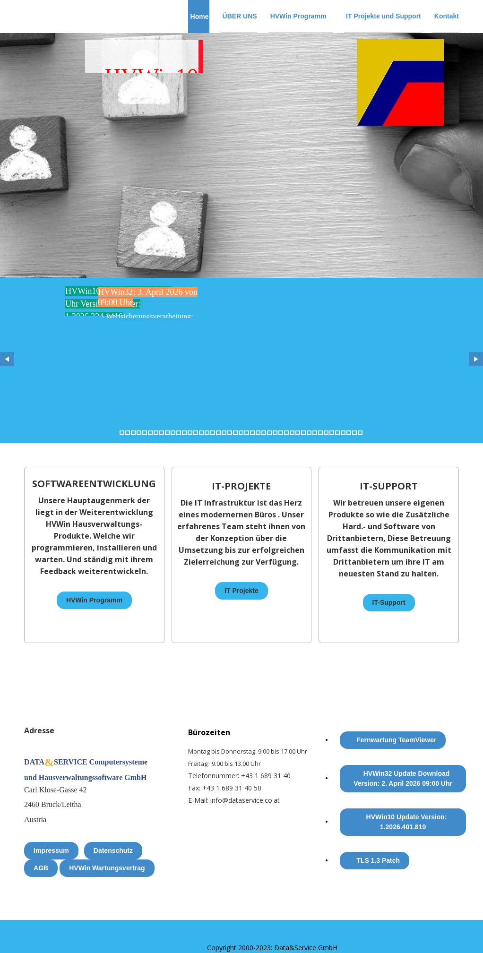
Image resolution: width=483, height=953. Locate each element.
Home (199, 16)
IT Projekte (241, 590)
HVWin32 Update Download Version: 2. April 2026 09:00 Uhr (403, 778)
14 (195, 432)
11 (178, 432)
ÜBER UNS (240, 16)
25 (258, 432)
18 (218, 432)
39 (337, 432)
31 (292, 432)
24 (252, 432)
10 (173, 432)
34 (309, 432)
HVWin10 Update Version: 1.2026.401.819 (406, 822)
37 (326, 432)
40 (343, 432)
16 (207, 432)
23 (246, 432)
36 (320, 432)
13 (190, 432)
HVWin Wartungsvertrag (107, 868)
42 (354, 432)
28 (275, 432)
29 (280, 432)
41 (348, 432)
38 (331, 432)
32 (297, 432)
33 (303, 432)
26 (263, 432)
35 (314, 432)
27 (269, 432)
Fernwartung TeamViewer (396, 740)
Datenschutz (113, 850)
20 (229, 432)
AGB (41, 868)
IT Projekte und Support (383, 16)
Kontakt (446, 16)
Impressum (51, 850)
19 (224, 432)
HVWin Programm (298, 16)
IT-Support (388, 602)
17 (212, 432)
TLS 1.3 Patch (378, 860)
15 (201, 432)
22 (241, 432)
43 (360, 432)
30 (286, 432)
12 (184, 432)
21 (235, 432)
